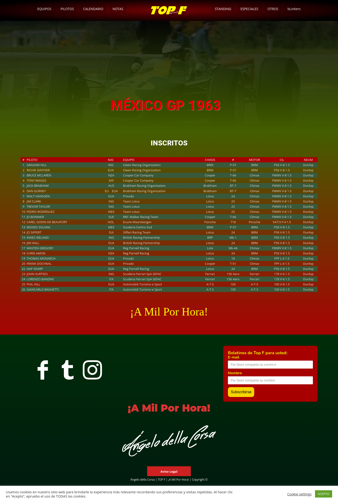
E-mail (233, 357)
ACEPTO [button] (323, 494)
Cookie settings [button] (299, 494)
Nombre (235, 373)
